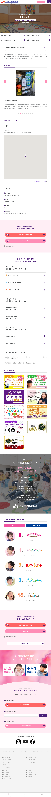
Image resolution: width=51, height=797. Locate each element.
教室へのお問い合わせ (33, 40)
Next (46, 81)
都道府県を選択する (25, 705)
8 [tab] (32, 113)
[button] (25, 155)
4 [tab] (24, 113)
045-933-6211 (25, 240)
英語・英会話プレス (6, 774)
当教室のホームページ (25, 643)
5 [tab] (26, 113)
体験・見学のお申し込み (34, 35)
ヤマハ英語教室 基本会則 (32, 774)
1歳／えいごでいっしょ (7, 761)
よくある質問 (30, 772)
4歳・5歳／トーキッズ (7, 766)
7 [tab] (30, 113)
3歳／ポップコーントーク (7, 764)
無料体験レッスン (41, 2)
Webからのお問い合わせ (25, 234)
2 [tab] (20, 113)
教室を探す (42, 795)
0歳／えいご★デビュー (7, 759)
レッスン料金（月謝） (32, 762)
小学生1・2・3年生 (31, 759)
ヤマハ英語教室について (8, 40)
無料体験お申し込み (8, 795)
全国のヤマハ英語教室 (7, 779)
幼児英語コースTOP (6, 757)
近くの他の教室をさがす (40, 181)
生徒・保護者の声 (6, 772)
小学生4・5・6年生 (31, 761)
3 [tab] (22, 113)
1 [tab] (18, 113)
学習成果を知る (30, 770)
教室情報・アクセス (6, 35)
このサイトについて (29, 785)
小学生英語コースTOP (32, 757)
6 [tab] (28, 113)
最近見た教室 (25, 795)
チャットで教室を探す (25, 726)
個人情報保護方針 (22, 785)
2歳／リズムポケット (7, 762)
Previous (5, 81)
